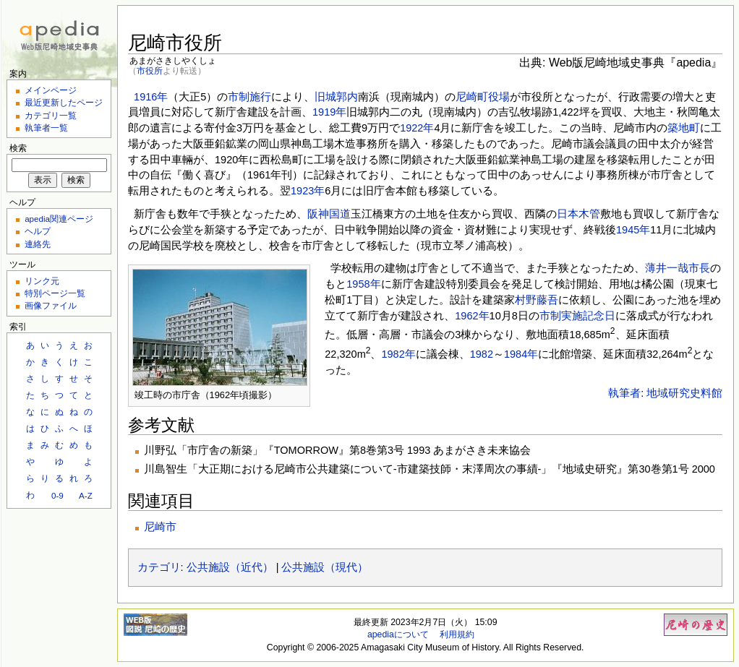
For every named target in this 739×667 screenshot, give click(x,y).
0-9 (57, 495)
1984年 (521, 354)
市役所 (150, 70)
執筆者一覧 (46, 127)
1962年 (472, 316)
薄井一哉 (666, 268)
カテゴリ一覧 (51, 115)
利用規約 (457, 634)
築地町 (683, 128)
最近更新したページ (64, 102)
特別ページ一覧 (55, 293)
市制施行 (249, 97)
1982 (481, 354)
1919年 (329, 112)
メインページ (51, 90)
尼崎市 (160, 527)
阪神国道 (329, 214)
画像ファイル (51, 305)
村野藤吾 (536, 300)
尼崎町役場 (483, 97)
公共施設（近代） (230, 567)
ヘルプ (38, 231)
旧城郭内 (336, 97)
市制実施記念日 (577, 316)
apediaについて (398, 634)
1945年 (633, 230)
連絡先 (38, 244)
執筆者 (624, 393)
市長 (699, 268)
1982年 (398, 354)
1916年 (151, 97)
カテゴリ (159, 567)
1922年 (417, 128)
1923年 (308, 191)
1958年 (363, 284)
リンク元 (42, 280)
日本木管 (578, 214)
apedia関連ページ (59, 218)
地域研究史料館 (684, 393)
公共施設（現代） (324, 567)
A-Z (86, 495)
